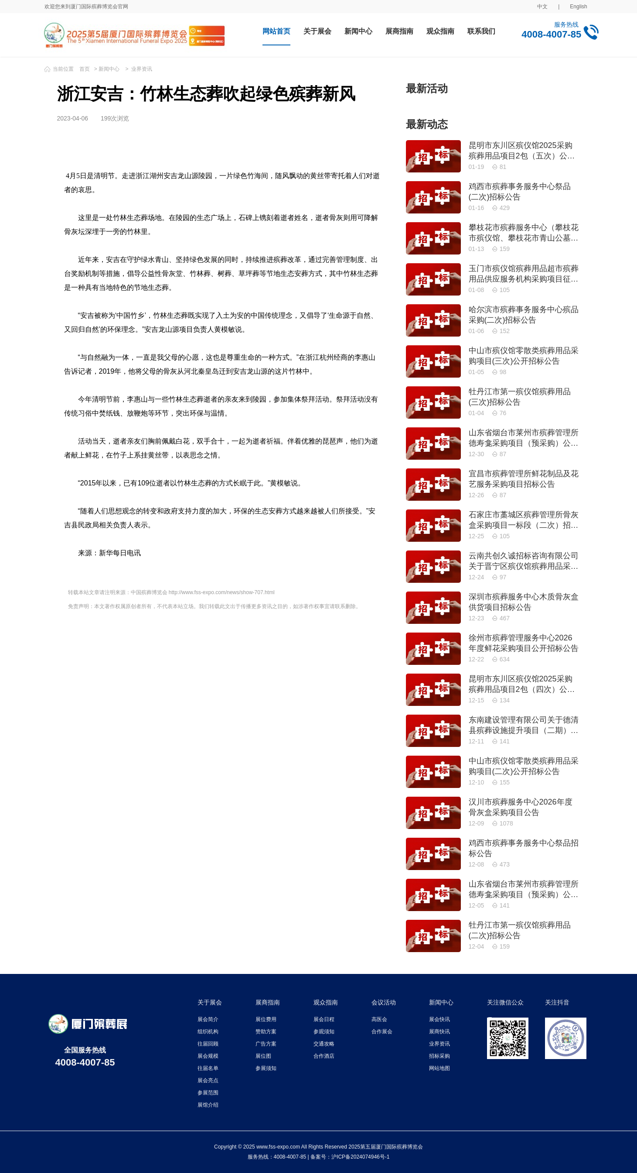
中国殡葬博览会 (149, 592)
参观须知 (323, 1032)
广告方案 (265, 1044)
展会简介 (208, 1019)
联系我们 (481, 31)
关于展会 (317, 31)
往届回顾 (208, 1044)
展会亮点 (208, 1080)
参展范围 (208, 1093)
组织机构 (208, 1032)
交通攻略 (323, 1044)
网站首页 (276, 31)
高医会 (379, 1019)
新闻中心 (358, 31)
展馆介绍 (208, 1105)
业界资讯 (141, 69)
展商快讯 (439, 1032)
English (578, 6)
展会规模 (208, 1056)
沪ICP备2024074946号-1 (360, 1157)
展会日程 (323, 1019)
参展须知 (265, 1068)
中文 (542, 6)
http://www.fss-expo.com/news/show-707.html (222, 592)
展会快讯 (439, 1019)
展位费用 (265, 1019)
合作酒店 (323, 1056)
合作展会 (381, 1032)
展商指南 (399, 31)
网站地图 (439, 1068)
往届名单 (208, 1068)
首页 (84, 69)
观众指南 (440, 31)
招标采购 (439, 1056)
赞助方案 (265, 1032)
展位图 (263, 1056)
